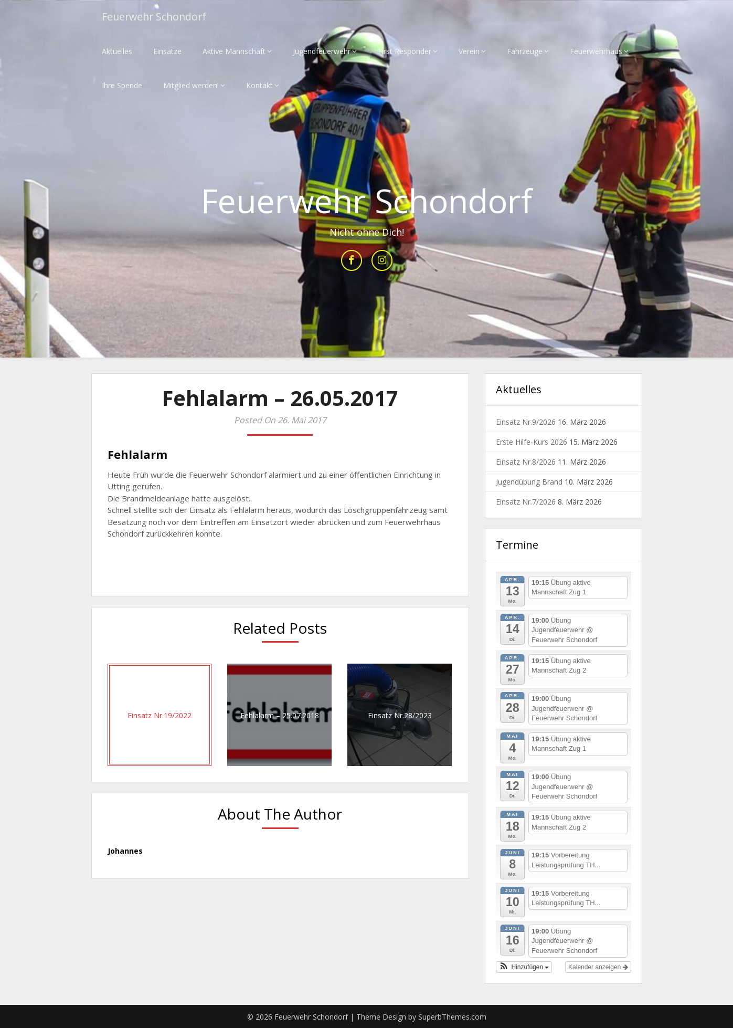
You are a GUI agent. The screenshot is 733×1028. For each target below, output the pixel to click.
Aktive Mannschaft (234, 51)
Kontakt (259, 85)
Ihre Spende (122, 85)
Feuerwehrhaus (596, 51)
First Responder (404, 51)
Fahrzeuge (525, 51)
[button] (524, 967)
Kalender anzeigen (598, 967)
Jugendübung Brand (529, 482)
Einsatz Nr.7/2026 (526, 502)
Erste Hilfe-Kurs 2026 (531, 442)
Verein (469, 51)
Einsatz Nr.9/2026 (526, 422)
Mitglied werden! (191, 85)
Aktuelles (117, 51)
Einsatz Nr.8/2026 (526, 462)
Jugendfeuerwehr (321, 51)
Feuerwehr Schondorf (156, 17)
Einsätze (167, 51)
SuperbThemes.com (452, 1017)
